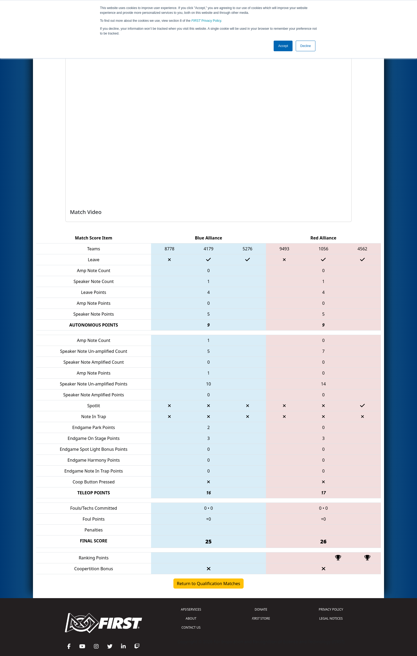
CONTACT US (191, 627)
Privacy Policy (206, 21)
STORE (261, 618)
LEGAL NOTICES (331, 618)
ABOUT (191, 618)
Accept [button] (283, 46)
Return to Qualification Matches (208, 583)
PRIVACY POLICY (331, 609)
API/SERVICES (191, 609)
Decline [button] (305, 46)
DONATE (261, 609)
